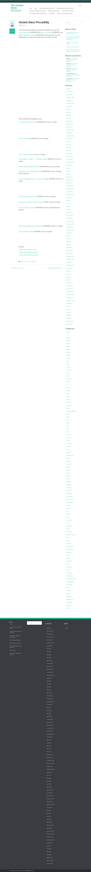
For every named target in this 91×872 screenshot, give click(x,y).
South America (69, 546)
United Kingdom (32, 261)
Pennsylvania (69, 520)
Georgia (68, 399)
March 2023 (69, 153)
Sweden (68, 558)
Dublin (67, 376)
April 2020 (68, 244)
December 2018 (70, 291)
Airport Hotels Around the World (46, 8)
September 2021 (70, 194)
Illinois (67, 417)
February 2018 (69, 321)
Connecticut (69, 370)
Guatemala (69, 405)
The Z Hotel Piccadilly (26, 154)
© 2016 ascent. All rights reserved (16, 870)
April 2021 (68, 209)
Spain (67, 555)
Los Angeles (69, 443)
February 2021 (69, 215)
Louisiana (68, 446)
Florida (68, 390)
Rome (67, 537)
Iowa (67, 426)
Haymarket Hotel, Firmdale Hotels (30, 171)
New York (68, 490)
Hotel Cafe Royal (24, 32)
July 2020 (68, 236)
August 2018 (69, 303)
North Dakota (69, 502)
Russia (68, 540)
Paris (67, 517)
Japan (67, 431)
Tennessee (69, 567)
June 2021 (68, 203)
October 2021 (69, 191)
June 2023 (68, 144)
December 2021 (70, 185)
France (68, 393)
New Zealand (69, 493)
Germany (68, 402)
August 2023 (69, 138)
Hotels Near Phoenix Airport (55, 268)
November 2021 (70, 188)
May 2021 (68, 206)
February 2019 (69, 285)
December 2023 (70, 130)
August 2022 (69, 165)
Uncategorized (69, 576)
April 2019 (68, 280)
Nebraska (68, 481)
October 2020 (69, 227)
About (35, 8)
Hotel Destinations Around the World (64, 8)
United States (69, 584)
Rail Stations (26, 261)
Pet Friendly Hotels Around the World (37, 13)
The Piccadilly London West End (29, 166)
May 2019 (68, 277)
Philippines (69, 526)
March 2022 (69, 177)
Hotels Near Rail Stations (53, 11)
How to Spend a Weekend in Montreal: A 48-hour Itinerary (73, 50)
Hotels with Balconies (71, 411)
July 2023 (68, 141)
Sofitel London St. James (27, 208)
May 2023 (68, 147)
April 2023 (68, 150)
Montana (68, 470)
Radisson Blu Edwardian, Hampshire (31, 226)
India (67, 420)
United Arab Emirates (71, 579)
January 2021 (69, 218)
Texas (67, 570)
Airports (68, 331)
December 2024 (70, 97)
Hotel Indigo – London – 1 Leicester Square (33, 159)
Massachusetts (70, 455)
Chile (67, 361)
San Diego (68, 543)
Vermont (68, 590)
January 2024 (69, 127)
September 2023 (70, 136)
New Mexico (69, 487)
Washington (69, 596)
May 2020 (68, 241)
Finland (68, 387)
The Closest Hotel (17, 6)
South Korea (69, 552)
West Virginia (69, 602)
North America (69, 496)
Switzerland (69, 561)
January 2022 (69, 183)
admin (24, 25)
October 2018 (69, 297)
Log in (65, 628)
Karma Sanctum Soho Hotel (28, 196)
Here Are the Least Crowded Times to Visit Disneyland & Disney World (73, 38)
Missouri (68, 467)
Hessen (68, 408)
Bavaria (68, 346)
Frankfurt (68, 396)
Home (30, 8)
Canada (68, 355)
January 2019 (69, 288)
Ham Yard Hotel (46, 32)
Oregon (68, 514)
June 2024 (68, 112)
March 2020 (69, 247)
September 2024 (70, 103)
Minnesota (68, 464)
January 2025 (69, 94)
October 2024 (69, 100)
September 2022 (70, 162)
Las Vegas (68, 434)
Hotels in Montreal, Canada (72, 47)
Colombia (68, 367)
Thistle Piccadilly (24, 138)
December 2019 (70, 256)
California (68, 352)
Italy (67, 428)
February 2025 (69, 91)
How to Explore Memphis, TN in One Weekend (72, 60)
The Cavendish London (26, 231)
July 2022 (68, 168)
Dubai (67, 373)
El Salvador (69, 379)
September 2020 (70, 230)
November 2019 (70, 259)
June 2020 (68, 238)
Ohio (67, 511)
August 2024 (69, 106)
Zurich (67, 608)
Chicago (68, 358)
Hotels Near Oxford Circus (17, 268)
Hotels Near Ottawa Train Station (72, 43)
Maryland (68, 452)
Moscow (68, 473)
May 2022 (68, 174)
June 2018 (68, 309)
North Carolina (69, 499)
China (67, 364)
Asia (67, 334)
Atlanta (68, 337)
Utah (67, 587)
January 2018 (69, 324)
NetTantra (31, 870)
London (21, 261)
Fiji (67, 384)
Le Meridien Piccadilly (28, 35)
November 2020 (70, 224)
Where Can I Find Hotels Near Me (64, 13)
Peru (67, 523)
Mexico (68, 458)
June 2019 (68, 274)
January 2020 (69, 253)
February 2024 (69, 124)
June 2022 (68, 171)
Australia (68, 340)
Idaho (67, 414)
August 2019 (69, 268)
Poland (68, 528)
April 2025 (68, 88)
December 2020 (70, 221)
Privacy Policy (52, 13)
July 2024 (68, 109)
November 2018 (70, 294)
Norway (68, 505)
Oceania (68, 508)
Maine (67, 449)
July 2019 (68, 271)
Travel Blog (69, 573)
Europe (68, 381)
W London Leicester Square (28, 122)
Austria (68, 343)
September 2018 (70, 300)
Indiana (68, 423)
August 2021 (69, 197)
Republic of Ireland (70, 534)
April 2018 (68, 315)
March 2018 (69, 318)
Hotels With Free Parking (67, 11)
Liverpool (68, 437)
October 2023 (69, 133)
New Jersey (69, 484)
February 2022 (69, 180)
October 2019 (69, 262)
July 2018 (68, 306)
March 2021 (69, 212)
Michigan (68, 461)
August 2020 (69, 233)
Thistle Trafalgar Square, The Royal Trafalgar (34, 179)
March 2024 (69, 121)
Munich (68, 479)
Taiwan (68, 564)
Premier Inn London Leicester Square (31, 202)
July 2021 (68, 200)
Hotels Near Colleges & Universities (37, 11)
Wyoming (68, 605)
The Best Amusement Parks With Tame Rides (72, 33)
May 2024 (68, 115)
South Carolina (69, 549)
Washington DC (70, 599)
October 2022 (69, 159)
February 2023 (69, 156)
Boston (68, 349)
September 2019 (70, 265)
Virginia (68, 593)
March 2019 (69, 283)
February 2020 (69, 250)
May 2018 (68, 312)
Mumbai (68, 476)
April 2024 (68, 118)
